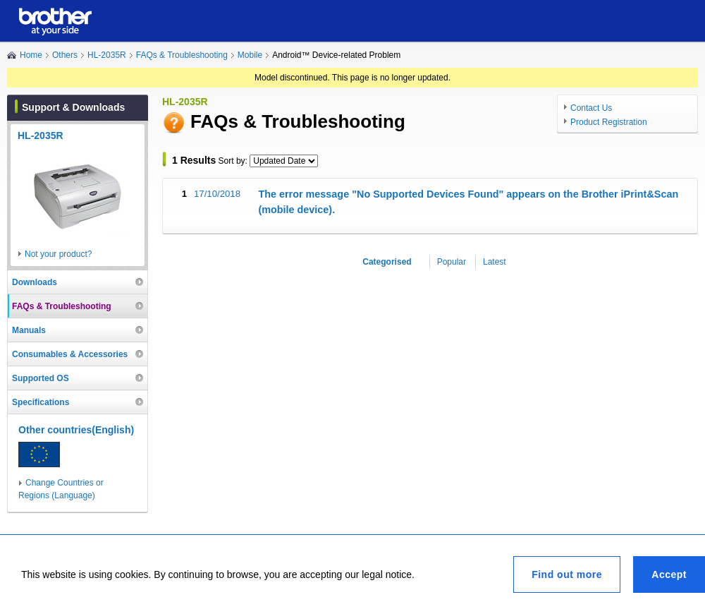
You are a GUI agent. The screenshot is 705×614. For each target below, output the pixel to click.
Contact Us (591, 108)
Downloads (34, 282)
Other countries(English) (76, 429)
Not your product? (58, 254)
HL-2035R (106, 55)
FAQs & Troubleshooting (182, 55)
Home (31, 55)
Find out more (567, 574)
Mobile (250, 55)
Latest (494, 262)
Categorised (386, 262)
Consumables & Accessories (70, 354)
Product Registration (608, 122)
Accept (669, 574)
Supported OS (40, 378)
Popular (451, 262)
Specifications (40, 402)
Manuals (29, 330)
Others (65, 55)
